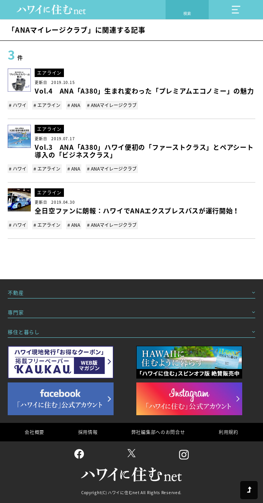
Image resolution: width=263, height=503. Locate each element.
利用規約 (228, 432)
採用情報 (88, 432)
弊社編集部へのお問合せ (158, 432)
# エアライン (47, 105)
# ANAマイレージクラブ (112, 105)
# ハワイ (18, 105)
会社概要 (34, 432)
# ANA (73, 105)
